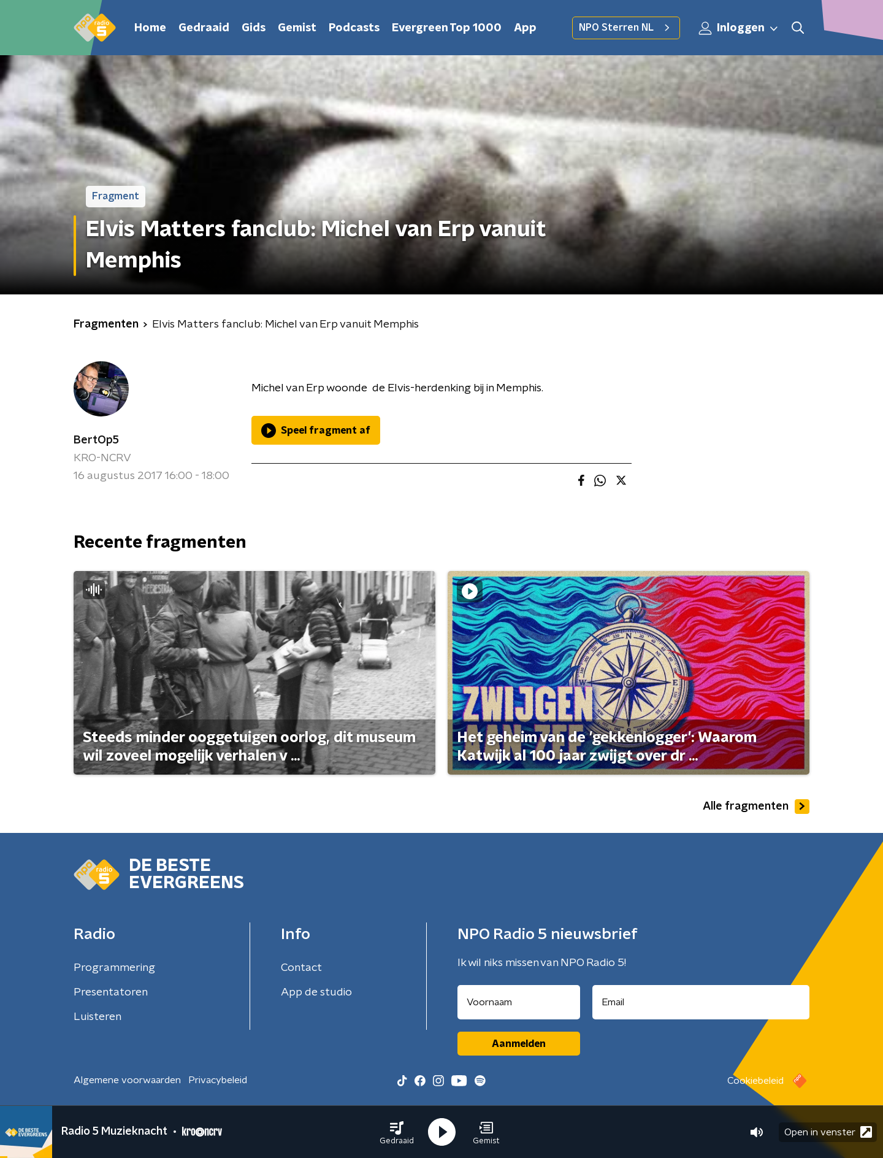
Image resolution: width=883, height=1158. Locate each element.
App (525, 28)
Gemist (297, 28)
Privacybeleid (217, 1080)
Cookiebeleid (755, 1081)
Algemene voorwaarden (127, 1080)
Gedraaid (203, 28)
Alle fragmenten (756, 806)
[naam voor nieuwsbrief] (518, 1002)
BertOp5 (96, 440)
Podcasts (354, 28)
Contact (301, 967)
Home (150, 28)
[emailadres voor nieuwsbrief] (701, 1002)
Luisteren (97, 1016)
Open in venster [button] (828, 1132)
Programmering (114, 967)
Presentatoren (111, 992)
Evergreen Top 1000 (447, 28)
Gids (254, 28)
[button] (396, 1132)
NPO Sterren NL (626, 27)
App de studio (316, 992)
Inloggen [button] (738, 28)
